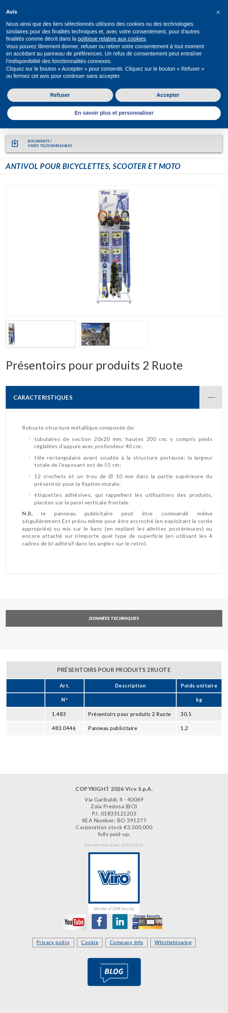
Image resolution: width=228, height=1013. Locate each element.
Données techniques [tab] (114, 618)
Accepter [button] (167, 95)
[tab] (114, 397)
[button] (218, 12)
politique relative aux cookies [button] (112, 39)
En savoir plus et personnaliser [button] (114, 113)
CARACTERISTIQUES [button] (117, 397)
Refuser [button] (60, 95)
